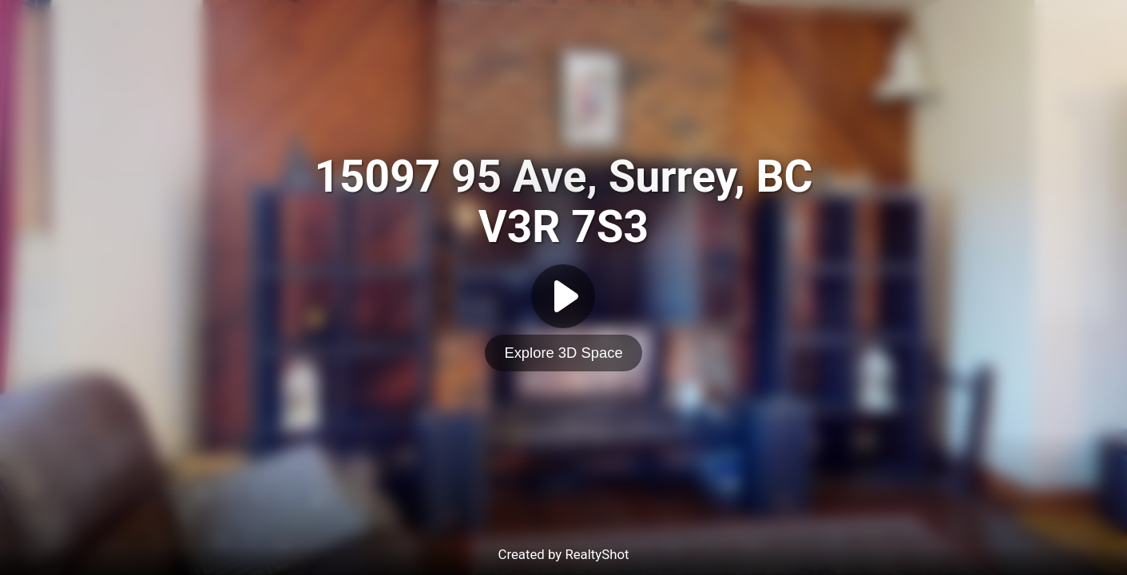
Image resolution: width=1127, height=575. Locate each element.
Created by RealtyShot (563, 554)
